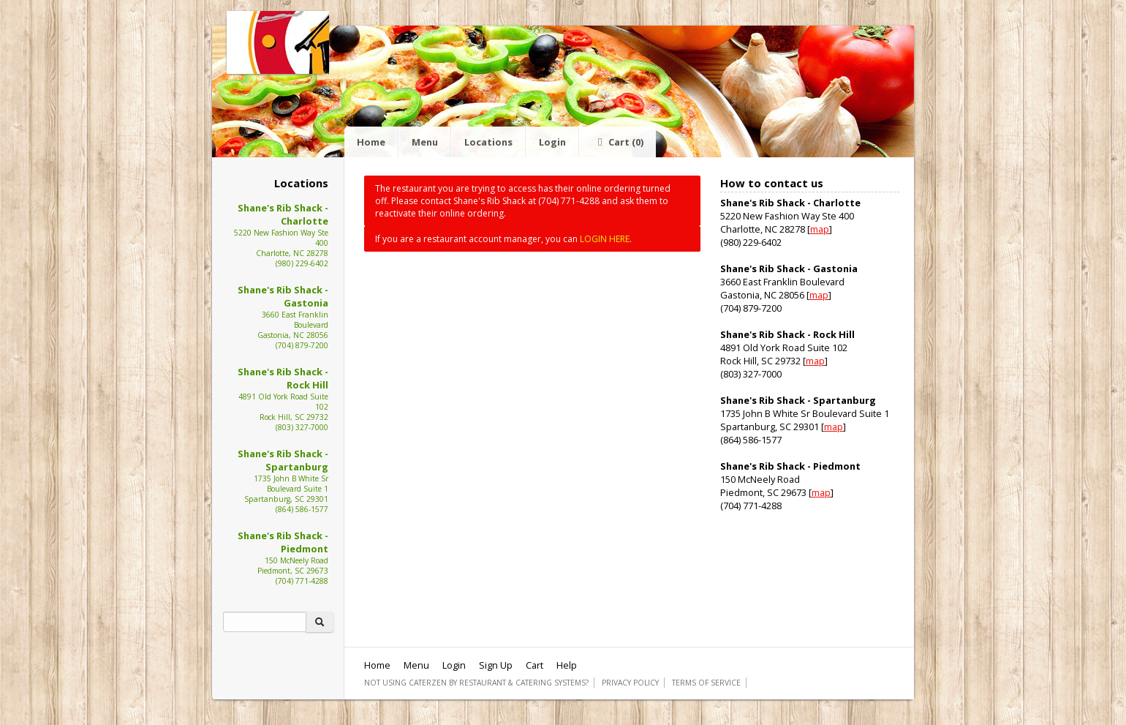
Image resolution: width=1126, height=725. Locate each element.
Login (552, 142)
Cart (617, 142)
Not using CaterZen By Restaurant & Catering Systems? (476, 682)
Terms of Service (706, 682)
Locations (488, 142)
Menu (425, 142)
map (819, 229)
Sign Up (496, 665)
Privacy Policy (630, 682)
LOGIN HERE (605, 239)
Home (371, 142)
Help (566, 665)
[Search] (264, 622)
